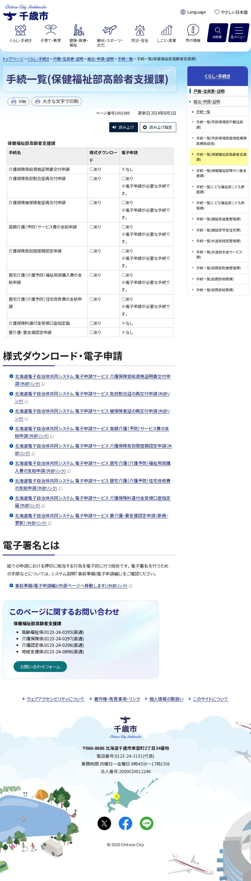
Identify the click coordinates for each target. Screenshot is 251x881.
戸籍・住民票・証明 (68, 58)
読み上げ (126, 127)
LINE (146, 823)
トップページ (13, 58)
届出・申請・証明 (100, 58)
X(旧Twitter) (104, 823)
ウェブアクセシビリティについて (56, 698)
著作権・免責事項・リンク (117, 698)
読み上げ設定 (160, 127)
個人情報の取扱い (166, 698)
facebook (125, 823)
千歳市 (25, 12)
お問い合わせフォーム (40, 666)
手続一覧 (125, 58)
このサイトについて (210, 698)
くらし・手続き (38, 58)
